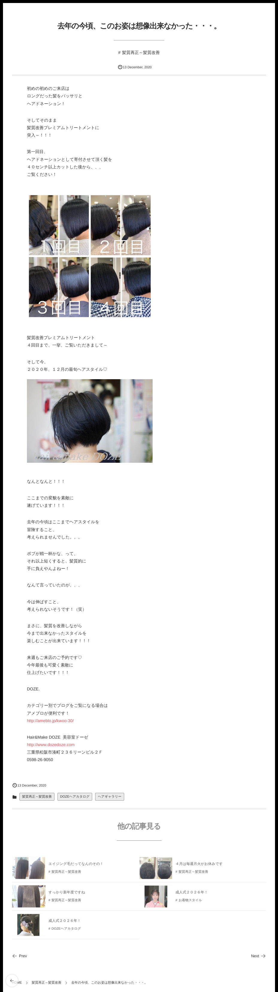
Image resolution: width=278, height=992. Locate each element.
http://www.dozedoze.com (51, 744)
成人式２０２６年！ (192, 894)
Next (258, 956)
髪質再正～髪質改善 (141, 52)
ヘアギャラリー (109, 797)
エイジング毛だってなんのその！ (76, 865)
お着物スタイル (190, 902)
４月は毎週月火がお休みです (199, 865)
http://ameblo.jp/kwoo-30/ (50, 720)
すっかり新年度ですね (66, 894)
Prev (19, 956)
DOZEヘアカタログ (74, 797)
